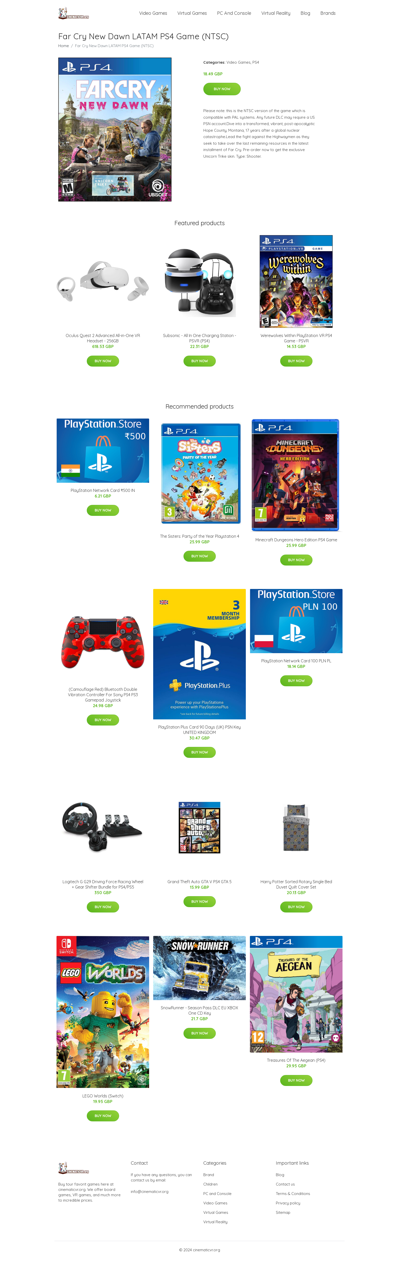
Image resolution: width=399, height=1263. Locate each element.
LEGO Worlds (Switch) (102, 1100)
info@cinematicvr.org (149, 1195)
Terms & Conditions (293, 1197)
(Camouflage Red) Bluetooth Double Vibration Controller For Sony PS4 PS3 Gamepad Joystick (103, 699)
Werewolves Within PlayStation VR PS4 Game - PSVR (296, 342)
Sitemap (283, 1216)
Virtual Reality (275, 15)
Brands (328, 15)
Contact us (285, 1188)
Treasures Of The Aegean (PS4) (296, 1064)
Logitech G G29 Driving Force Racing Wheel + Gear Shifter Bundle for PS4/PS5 (103, 888)
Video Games (153, 15)
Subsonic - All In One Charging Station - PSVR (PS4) (199, 342)
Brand (208, 1179)
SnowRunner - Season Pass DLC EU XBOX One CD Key (199, 1015)
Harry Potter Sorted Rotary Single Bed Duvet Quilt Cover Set (296, 888)
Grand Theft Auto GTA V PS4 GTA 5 (199, 886)
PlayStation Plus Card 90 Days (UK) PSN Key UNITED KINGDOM (199, 734)
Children (210, 1188)
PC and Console (234, 15)
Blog (305, 15)
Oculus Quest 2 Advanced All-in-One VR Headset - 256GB (103, 342)
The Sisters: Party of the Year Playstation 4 (199, 540)
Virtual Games (192, 15)
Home (63, 50)
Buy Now (222, 93)
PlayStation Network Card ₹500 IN (103, 494)
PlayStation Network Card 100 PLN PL (296, 665)
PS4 (255, 66)
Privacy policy (288, 1207)
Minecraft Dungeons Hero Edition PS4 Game (296, 544)
